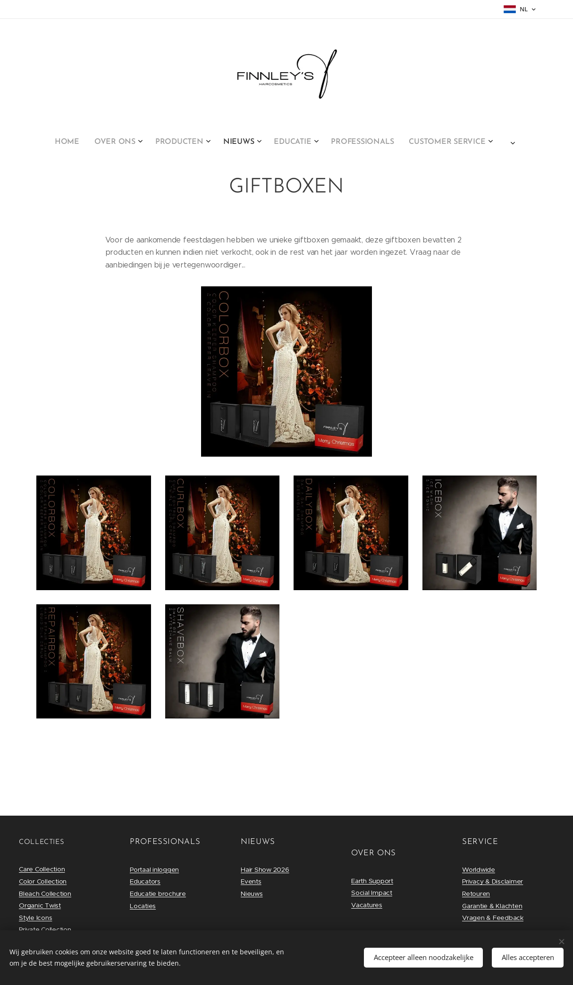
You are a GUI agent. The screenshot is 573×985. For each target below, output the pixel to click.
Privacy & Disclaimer (492, 882)
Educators (145, 882)
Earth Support (372, 881)
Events (251, 882)
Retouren (476, 894)
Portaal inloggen (154, 870)
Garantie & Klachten (492, 906)
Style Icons (35, 918)
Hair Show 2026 (265, 870)
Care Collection (42, 870)
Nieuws (252, 894)
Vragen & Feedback (492, 918)
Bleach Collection (45, 894)
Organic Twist (40, 906)
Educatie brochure (158, 894)
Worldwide (478, 870)
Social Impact (371, 893)
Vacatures (366, 905)
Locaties (143, 906)
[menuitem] (225, 142)
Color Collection (43, 881)
